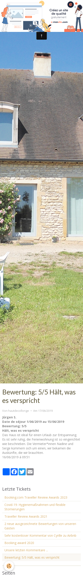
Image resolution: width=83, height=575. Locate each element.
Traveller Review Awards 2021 (25, 516)
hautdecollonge (18, 411)
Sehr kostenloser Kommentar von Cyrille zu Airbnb (40, 535)
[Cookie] (9, 566)
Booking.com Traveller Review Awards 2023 (35, 497)
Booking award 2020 (19, 543)
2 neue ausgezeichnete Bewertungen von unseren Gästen (40, 526)
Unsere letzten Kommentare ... (26, 550)
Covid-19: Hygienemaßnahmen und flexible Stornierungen (35, 507)
